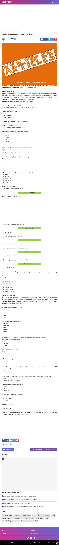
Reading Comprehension (27, 521)
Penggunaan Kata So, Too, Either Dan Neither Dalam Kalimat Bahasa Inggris (24, 506)
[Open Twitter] (28, 538)
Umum (34, 515)
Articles (6, 444)
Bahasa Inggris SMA (18, 518)
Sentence (31, 518)
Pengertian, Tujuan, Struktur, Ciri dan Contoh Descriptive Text (20, 496)
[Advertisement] (29, 17)
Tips (26, 518)
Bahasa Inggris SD (7, 515)
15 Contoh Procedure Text (10, 492)
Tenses (53, 515)
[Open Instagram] (31, 538)
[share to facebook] (44, 39)
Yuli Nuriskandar (11, 38)
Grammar (11, 444)
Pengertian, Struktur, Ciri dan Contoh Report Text (17, 503)
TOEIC (36, 521)
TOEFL (9, 518)
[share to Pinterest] (55, 39)
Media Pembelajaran (8, 521)
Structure (17, 521)
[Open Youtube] (34, 538)
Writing (4, 518)
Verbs (46, 518)
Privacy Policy (34, 533)
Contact (33, 530)
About (3, 530)
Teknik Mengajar (39, 518)
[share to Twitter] (51, 39)
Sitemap (4, 533)
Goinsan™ (36, 542)
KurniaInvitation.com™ (49, 542)
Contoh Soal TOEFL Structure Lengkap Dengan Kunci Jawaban (20, 499)
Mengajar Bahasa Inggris (44, 515)
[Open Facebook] (24, 538)
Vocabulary (16, 515)
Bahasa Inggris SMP (26, 515)
